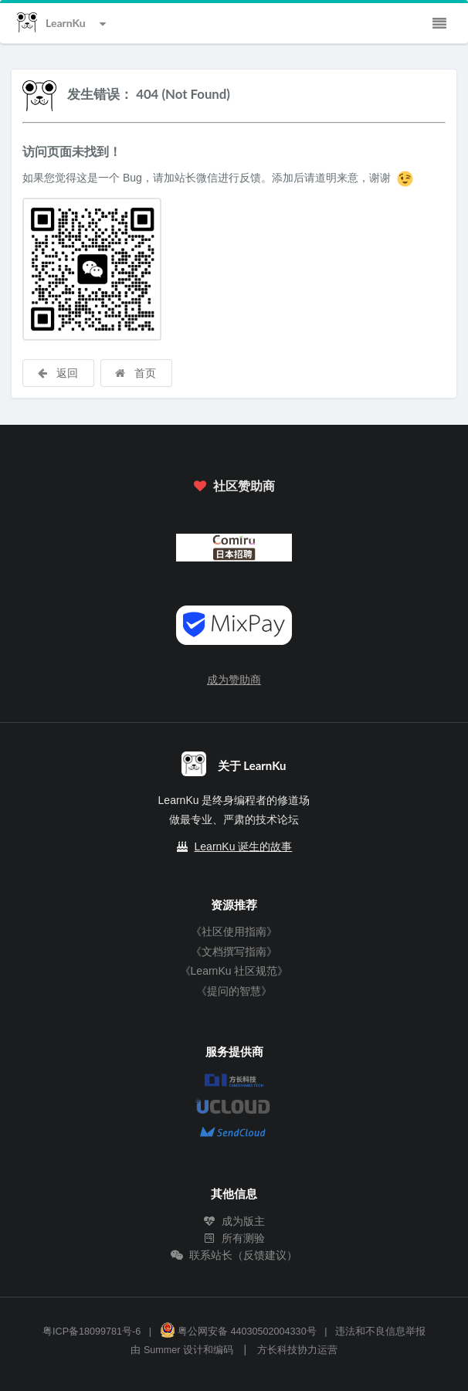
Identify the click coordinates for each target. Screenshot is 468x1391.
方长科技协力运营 (297, 1350)
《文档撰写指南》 (234, 951)
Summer (162, 1350)
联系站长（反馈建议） (234, 1255)
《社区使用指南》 (234, 931)
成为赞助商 (234, 679)
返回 (57, 372)
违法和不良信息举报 (380, 1331)
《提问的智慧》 (234, 991)
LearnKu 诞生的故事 (244, 846)
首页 (135, 372)
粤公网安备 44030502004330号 (238, 1331)
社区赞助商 (234, 485)
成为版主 (234, 1221)
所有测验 (234, 1238)
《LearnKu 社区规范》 (234, 971)
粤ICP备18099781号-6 (91, 1331)
